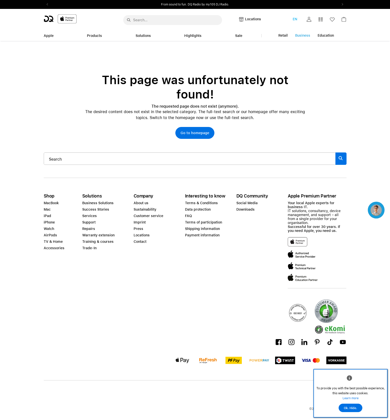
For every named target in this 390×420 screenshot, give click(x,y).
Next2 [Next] (341, 4)
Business (302, 35)
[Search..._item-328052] (190, 158)
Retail (283, 35)
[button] (309, 19)
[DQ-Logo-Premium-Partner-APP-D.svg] (60, 18)
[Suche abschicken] (128, 20)
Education (326, 35)
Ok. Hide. (350, 408)
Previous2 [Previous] (49, 4)
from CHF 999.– (207, 4)
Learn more (351, 398)
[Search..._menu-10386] (172, 20)
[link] (344, 20)
